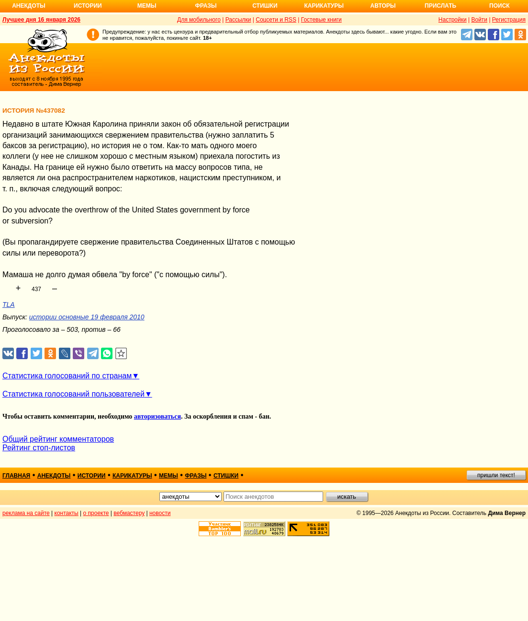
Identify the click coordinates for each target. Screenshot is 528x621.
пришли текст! (496, 475)
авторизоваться (157, 416)
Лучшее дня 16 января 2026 (41, 19)
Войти (479, 19)
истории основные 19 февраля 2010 (87, 317)
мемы (168, 475)
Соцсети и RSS (276, 19)
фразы (195, 475)
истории (92, 475)
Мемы (147, 5)
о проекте (96, 513)
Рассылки (238, 19)
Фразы (205, 5)
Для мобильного (199, 19)
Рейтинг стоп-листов (38, 448)
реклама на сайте (26, 513)
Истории (88, 5)
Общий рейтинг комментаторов (58, 439)
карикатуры (132, 475)
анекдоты (54, 475)
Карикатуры (324, 5)
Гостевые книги (321, 19)
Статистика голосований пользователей (73, 394)
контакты (67, 513)
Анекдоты (28, 5)
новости (159, 513)
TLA (8, 304)
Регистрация (509, 19)
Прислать (440, 5)
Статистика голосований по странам (67, 376)
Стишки (264, 5)
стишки (225, 475)
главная (16, 475)
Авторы (383, 5)
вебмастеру (129, 513)
